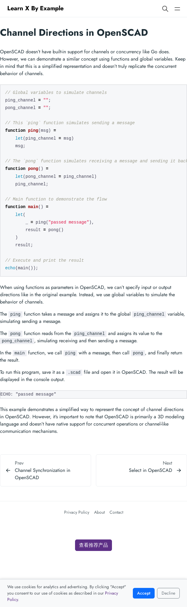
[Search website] (165, 8)
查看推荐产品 (93, 545)
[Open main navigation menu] (177, 8)
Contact (116, 512)
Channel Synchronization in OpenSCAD (42, 474)
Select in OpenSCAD (150, 470)
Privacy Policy (76, 512)
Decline (168, 593)
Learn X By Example (35, 8)
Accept (143, 593)
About (99, 512)
